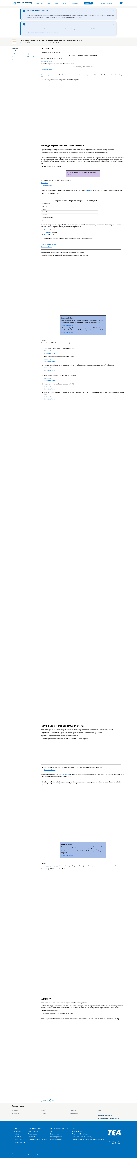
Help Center (17, 1131)
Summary (14, 60)
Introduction (17, 51)
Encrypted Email (33, 1131)
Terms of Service (19, 1142)
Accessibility (17, 1137)
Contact (16, 1134)
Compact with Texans (35, 1128)
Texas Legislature (56, 1137)
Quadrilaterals (102, 1113)
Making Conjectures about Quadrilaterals (24, 54)
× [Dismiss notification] (113, 10)
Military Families (77, 1131)
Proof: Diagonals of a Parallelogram (108, 1118)
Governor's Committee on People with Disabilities (88, 1140)
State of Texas (55, 1134)
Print (44, 1100)
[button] (122, 3)
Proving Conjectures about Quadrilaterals (24, 57)
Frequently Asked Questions (59, 1128)
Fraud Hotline (32, 1134)
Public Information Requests (37, 1140)
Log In (103, 3)
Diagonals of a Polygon (105, 1115)
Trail (73, 1128)
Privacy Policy (18, 1140)
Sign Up (110, 3)
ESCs (51, 1131)
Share (52, 1100)
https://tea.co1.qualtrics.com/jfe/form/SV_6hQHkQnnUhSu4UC (43, 32)
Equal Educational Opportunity (82, 1137)
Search (89, 3)
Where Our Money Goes (80, 1134)
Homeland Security (56, 1140)
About (16, 1128)
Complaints (31, 1137)
